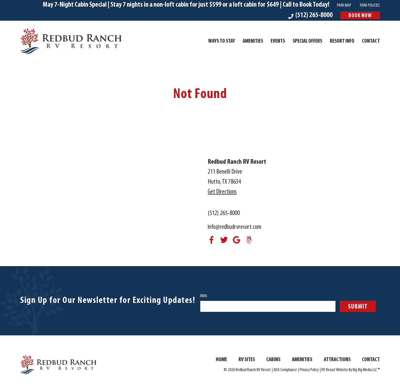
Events (278, 41)
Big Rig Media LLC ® (366, 370)
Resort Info (342, 41)
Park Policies (370, 5)
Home (221, 360)
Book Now (360, 16)
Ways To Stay (221, 41)
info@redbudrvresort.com (234, 227)
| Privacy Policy (308, 370)
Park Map (344, 5)
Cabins (273, 360)
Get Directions (222, 191)
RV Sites (247, 360)
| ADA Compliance (284, 370)
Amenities (253, 41)
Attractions (337, 360)
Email (203, 296)
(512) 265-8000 (224, 213)
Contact (371, 41)
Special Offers (307, 41)
